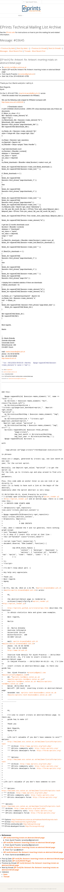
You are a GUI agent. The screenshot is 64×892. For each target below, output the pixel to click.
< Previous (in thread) (38, 48)
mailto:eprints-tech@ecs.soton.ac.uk (26, 679)
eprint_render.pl (51, 497)
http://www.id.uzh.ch (9, 358)
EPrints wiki (10, 32)
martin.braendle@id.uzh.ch (29, 93)
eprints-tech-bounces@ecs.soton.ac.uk (17, 378)
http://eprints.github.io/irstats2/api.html (28, 608)
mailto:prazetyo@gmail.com (15, 675)
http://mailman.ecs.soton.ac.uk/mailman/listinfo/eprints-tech (31, 791)
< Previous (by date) (7, 48)
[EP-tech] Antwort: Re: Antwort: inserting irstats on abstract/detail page (33, 852)
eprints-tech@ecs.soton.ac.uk (15, 67)
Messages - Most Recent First (11, 51)
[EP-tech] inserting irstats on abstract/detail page (24, 838)
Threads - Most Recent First (34, 51)
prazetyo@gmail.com (26, 74)
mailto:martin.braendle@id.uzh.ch (20, 590)
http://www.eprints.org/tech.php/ (35, 746)
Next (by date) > (23, 48)
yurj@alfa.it (9, 369)
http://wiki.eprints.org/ (46, 748)
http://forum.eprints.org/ (49, 751)
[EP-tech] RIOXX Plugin (21, 861)
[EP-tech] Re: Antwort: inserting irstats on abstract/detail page (29, 842)
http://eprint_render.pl (16, 499)
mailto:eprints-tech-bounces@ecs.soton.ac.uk (29, 695)
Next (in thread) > (55, 48)
